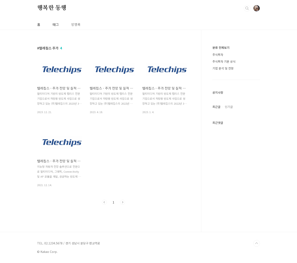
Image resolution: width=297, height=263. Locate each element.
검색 (247, 8)
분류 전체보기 (220, 47)
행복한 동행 (51, 8)
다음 (122, 202)
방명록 (75, 24)
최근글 (216, 107)
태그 (56, 24)
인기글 (229, 107)
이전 (104, 202)
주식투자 (217, 55)
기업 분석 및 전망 (223, 68)
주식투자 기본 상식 (224, 61)
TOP (256, 243)
